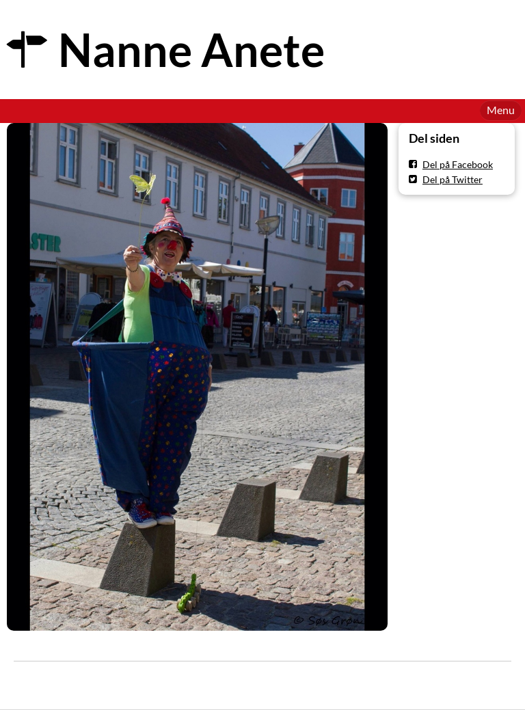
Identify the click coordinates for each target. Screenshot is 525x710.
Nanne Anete (191, 50)
